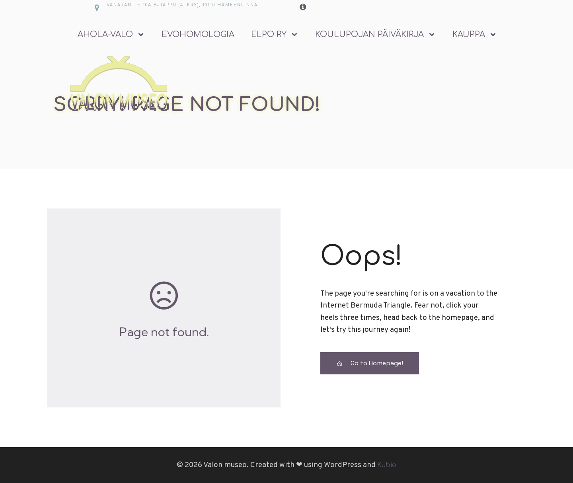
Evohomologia (198, 34)
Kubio (386, 465)
